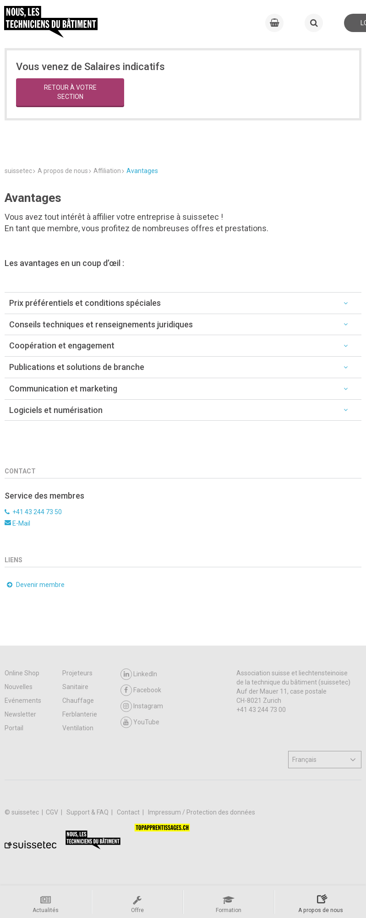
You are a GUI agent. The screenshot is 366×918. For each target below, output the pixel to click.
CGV (53, 812)
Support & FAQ (88, 812)
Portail (14, 728)
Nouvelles (19, 686)
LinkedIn (138, 674)
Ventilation (77, 728)
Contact (129, 812)
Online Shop (22, 673)
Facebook (140, 690)
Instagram (141, 706)
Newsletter (20, 714)
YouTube (139, 722)
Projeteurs (77, 673)
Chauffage (78, 700)
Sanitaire (75, 686)
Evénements (23, 700)
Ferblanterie (79, 714)
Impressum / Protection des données (201, 812)
